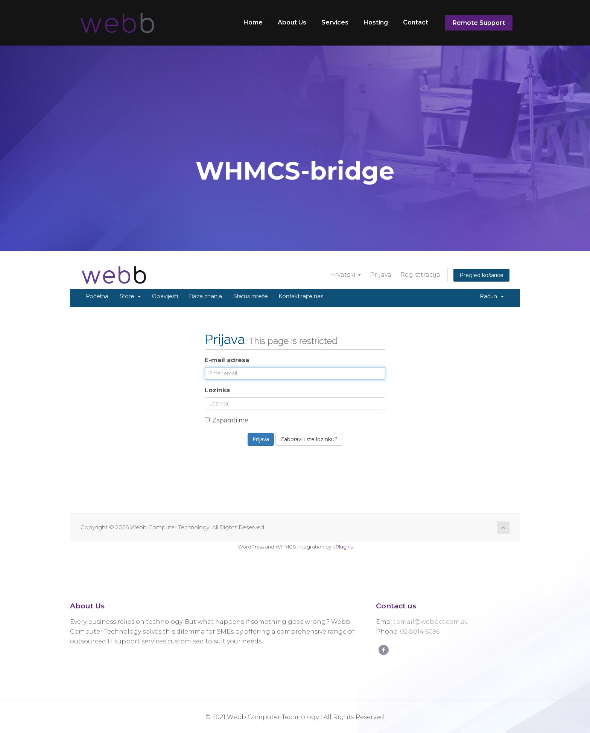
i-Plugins (343, 547)
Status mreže (250, 296)
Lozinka (217, 390)
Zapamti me (226, 420)
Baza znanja (205, 296)
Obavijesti (165, 296)
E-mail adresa (227, 360)
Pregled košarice (481, 275)
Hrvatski (345, 274)
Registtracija (420, 274)
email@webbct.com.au (433, 621)
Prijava (380, 274)
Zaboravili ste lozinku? (309, 439)
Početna (97, 296)
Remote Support (479, 22)
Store (130, 296)
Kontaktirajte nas (301, 296)
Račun (492, 296)
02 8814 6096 (419, 631)
